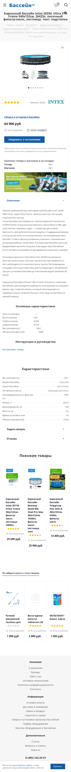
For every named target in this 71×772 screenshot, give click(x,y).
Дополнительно (35, 712)
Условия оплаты (35, 679)
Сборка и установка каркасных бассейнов (35, 696)
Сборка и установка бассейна (21, 117)
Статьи (35, 718)
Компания (35, 639)
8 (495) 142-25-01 (35, 735)
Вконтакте (32, 752)
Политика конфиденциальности (35, 662)
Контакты (35, 666)
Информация (35, 673)
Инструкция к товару (13, 349)
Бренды (35, 649)
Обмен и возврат (35, 688)
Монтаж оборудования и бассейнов (35, 705)
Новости (35, 727)
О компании (35, 645)
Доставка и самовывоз (35, 684)
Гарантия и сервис (35, 692)
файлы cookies (25, 765)
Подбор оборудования (35, 701)
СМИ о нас (36, 653)
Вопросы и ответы (35, 723)
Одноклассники (41, 752)
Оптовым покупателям (35, 657)
